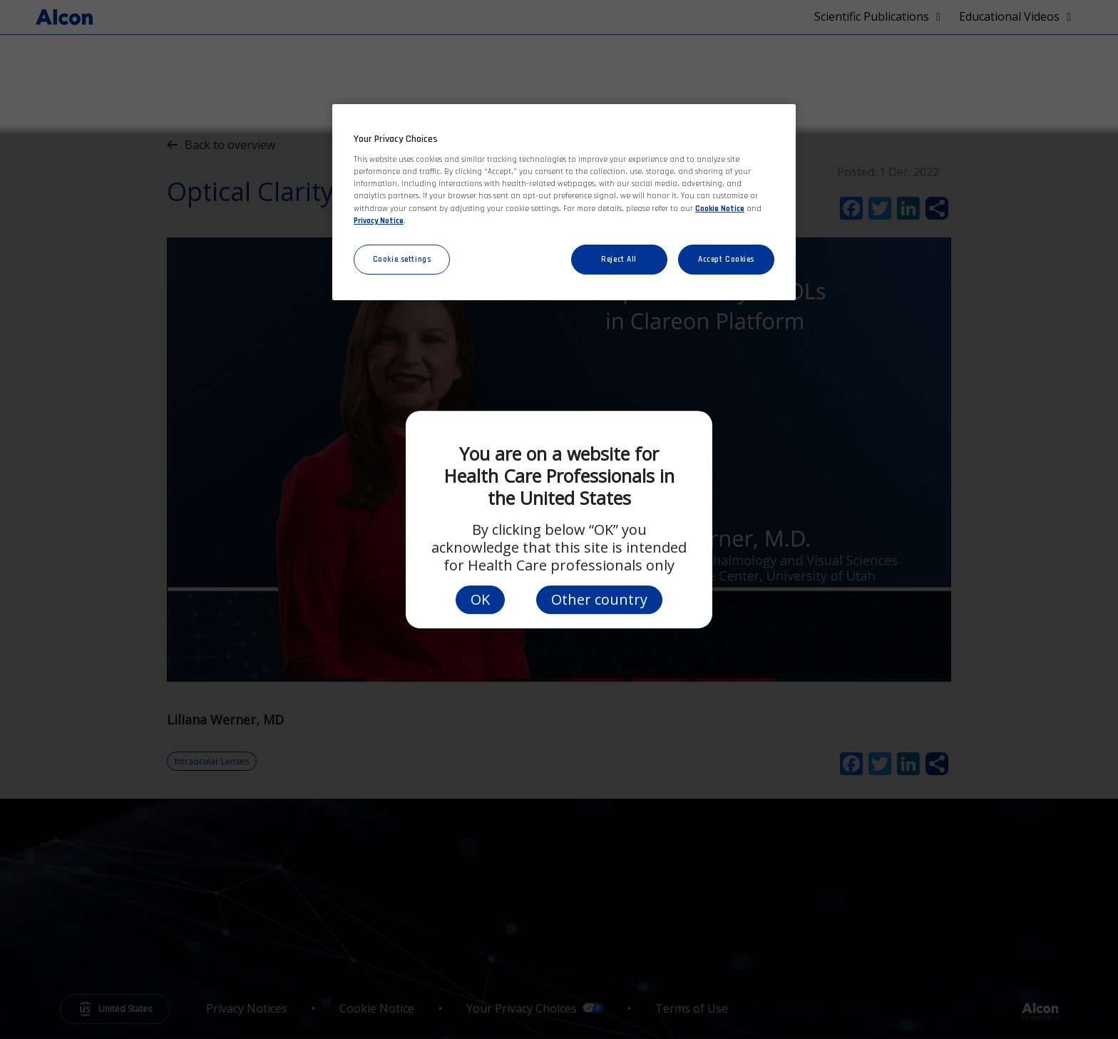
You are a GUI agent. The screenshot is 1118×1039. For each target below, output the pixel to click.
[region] (564, 202)
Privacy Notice (379, 220)
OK (480, 599)
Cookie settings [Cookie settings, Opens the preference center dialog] (402, 259)
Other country (599, 599)
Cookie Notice (719, 208)
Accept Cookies (726, 259)
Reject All (619, 259)
